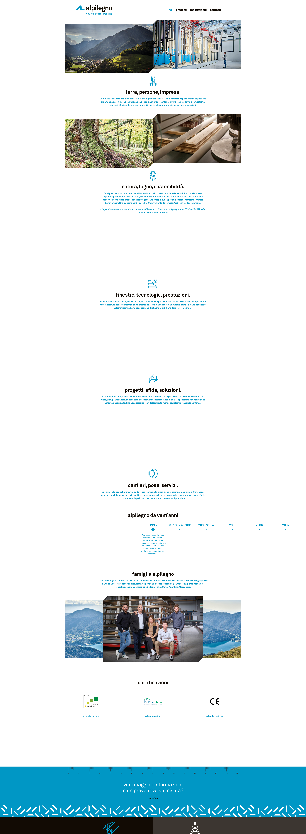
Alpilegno (93, 9)
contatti (215, 9)
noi (170, 9)
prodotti (181, 9)
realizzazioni (198, 9)
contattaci (153, 798)
